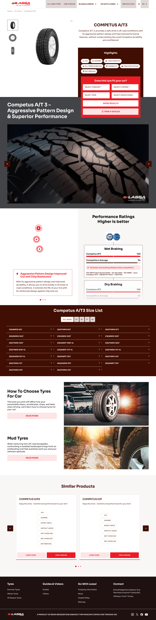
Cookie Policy (84, 598)
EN (144, 4)
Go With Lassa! (87, 584)
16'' (82, 319)
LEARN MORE (33, 556)
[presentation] (7, 164)
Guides (46, 589)
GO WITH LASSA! (107, 4)
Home (9, 11)
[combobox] (96, 87)
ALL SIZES (67, 319)
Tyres (10, 584)
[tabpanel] (78, 404)
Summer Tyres (13, 589)
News (80, 594)
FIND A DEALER (65, 4)
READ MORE (32, 416)
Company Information (87, 589)
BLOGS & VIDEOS (85, 4)
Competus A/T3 (30, 11)
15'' (76, 319)
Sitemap (81, 602)
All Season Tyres (14, 598)
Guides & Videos (53, 584)
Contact (118, 584)
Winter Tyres (12, 594)
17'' (87, 319)
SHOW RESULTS (110, 103)
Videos (46, 594)
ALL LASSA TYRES (47, 4)
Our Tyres (18, 11)
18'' (92, 319)
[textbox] (96, 87)
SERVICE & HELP (126, 4)
